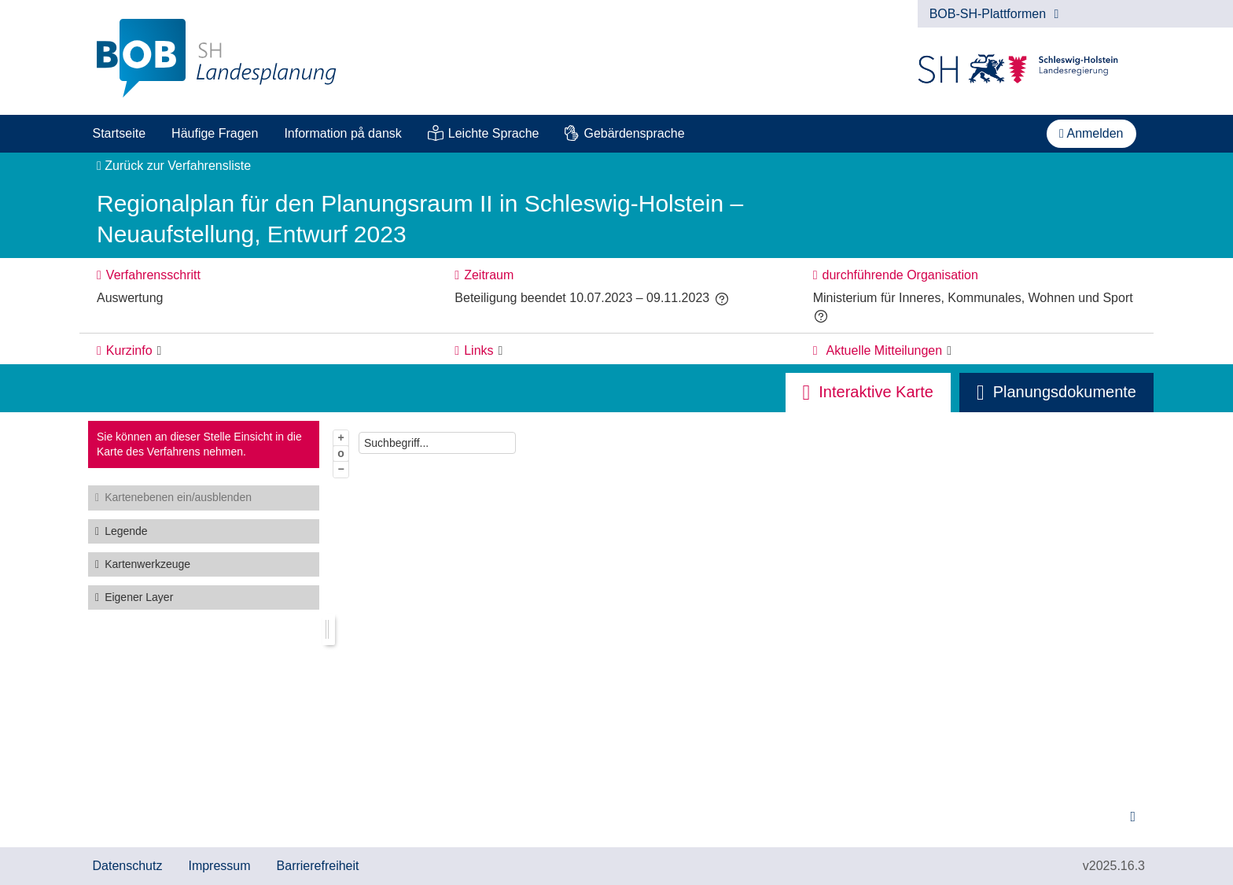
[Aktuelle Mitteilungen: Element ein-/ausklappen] (949, 351)
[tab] (1056, 392)
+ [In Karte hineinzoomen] (341, 437)
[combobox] (437, 443)
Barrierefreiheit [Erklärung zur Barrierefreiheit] (318, 865)
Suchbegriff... (396, 443)
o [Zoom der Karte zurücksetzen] (340, 453)
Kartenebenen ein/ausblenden (178, 497)
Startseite (119, 133)
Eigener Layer (139, 597)
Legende (126, 531)
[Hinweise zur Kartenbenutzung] (1132, 817)
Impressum (219, 865)
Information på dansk (342, 133)
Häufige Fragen (214, 133)
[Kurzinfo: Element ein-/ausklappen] (159, 351)
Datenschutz (128, 865)
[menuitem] (119, 134)
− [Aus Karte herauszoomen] (341, 469)
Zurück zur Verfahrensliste (174, 165)
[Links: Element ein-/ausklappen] (501, 351)
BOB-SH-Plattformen (994, 13)
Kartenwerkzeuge (147, 564)
